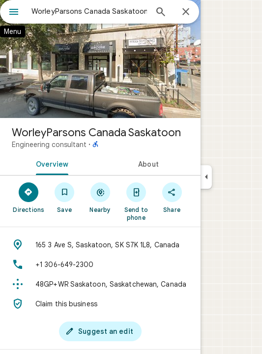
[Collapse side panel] (206, 177)
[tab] (50, 163)
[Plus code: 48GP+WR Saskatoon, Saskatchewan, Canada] (100, 284)
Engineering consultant (49, 144)
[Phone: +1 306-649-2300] (100, 264)
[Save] (65, 197)
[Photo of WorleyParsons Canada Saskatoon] (100, 59)
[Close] (186, 12)
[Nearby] (100, 197)
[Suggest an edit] (100, 331)
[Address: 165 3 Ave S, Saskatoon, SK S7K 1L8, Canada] (100, 245)
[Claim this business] (100, 304)
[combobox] (89, 11)
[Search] (161, 13)
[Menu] (14, 13)
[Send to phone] (136, 201)
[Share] (172, 197)
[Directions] (29, 197)
